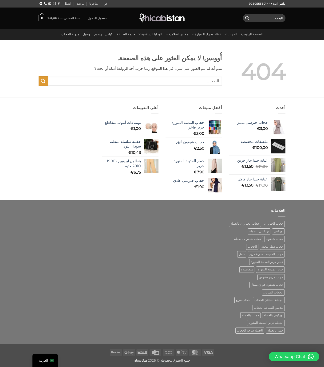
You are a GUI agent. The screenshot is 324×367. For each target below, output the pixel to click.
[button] (97, 18)
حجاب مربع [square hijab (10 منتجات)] (243, 300)
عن (105, 3)
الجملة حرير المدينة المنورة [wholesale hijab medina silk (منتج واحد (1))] (266, 322)
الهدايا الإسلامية (150, 34)
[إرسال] (247, 18)
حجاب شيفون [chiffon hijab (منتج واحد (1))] (274, 239)
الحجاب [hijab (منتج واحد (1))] (252, 246)
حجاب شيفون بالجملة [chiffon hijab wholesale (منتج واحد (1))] (247, 239)
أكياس (109, 34)
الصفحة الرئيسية (252, 34)
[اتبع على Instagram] (54, 3)
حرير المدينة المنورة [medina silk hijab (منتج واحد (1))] (270, 269)
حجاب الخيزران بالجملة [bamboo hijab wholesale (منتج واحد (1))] (245, 223)
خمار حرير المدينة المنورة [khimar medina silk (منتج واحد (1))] (267, 262)
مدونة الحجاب (70, 34)
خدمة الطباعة (126, 34)
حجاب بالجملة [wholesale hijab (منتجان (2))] (250, 315)
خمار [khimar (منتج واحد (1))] (242, 254)
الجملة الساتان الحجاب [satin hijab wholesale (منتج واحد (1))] (268, 300)
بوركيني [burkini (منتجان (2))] (278, 231)
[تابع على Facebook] (58, 3)
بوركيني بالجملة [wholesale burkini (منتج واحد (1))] (273, 315)
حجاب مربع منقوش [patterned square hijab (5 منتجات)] (271, 277)
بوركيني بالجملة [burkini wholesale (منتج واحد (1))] (259, 231)
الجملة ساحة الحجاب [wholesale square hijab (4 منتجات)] (250, 330)
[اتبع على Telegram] (41, 3)
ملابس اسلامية (177, 34)
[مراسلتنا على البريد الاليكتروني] (49, 3)
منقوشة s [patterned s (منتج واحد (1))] (247, 269)
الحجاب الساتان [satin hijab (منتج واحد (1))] (273, 292)
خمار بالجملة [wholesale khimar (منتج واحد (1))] (275, 330)
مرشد (80, 3)
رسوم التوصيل (92, 34)
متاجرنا (93, 3)
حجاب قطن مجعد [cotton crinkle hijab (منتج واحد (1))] (272, 246)
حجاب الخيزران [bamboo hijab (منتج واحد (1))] (273, 223)
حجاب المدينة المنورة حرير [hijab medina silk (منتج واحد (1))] (266, 254)
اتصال (67, 3)
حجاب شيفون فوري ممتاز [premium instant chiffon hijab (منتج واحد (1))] (267, 284)
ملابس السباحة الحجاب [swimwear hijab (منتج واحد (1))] (268, 307)
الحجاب (231, 34)
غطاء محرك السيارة (206, 34)
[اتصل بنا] (45, 3)
